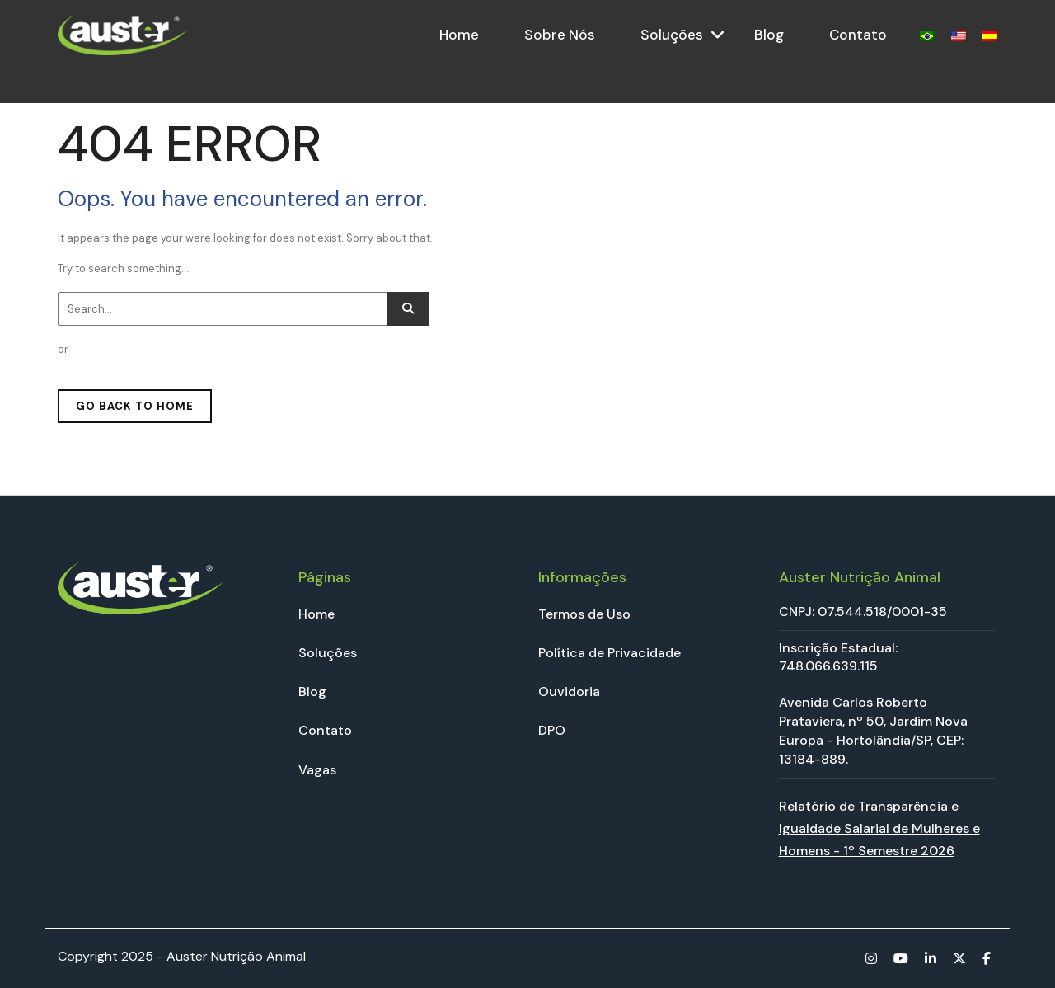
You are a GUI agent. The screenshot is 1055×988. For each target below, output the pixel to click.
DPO (551, 730)
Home (459, 35)
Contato (858, 35)
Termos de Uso (584, 614)
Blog (769, 35)
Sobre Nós (559, 35)
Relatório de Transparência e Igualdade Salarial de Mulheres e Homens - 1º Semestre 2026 (879, 828)
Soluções (671, 35)
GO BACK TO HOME (135, 406)
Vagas (317, 770)
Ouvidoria (569, 691)
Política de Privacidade (609, 652)
